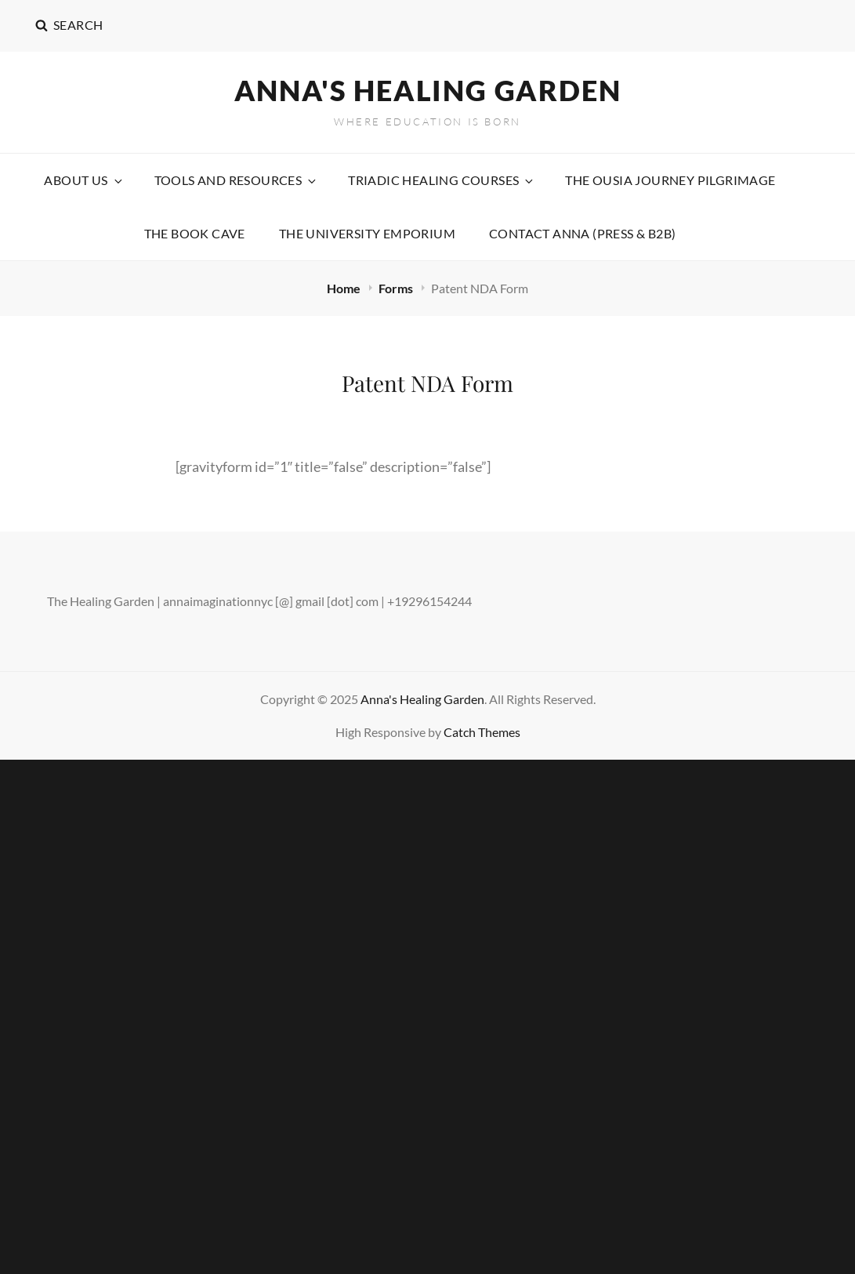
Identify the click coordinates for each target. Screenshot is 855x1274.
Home (345, 288)
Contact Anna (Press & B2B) (582, 233)
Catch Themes (482, 731)
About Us (84, 179)
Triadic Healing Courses (441, 179)
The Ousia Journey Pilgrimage (670, 179)
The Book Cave (194, 233)
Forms (397, 288)
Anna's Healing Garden (427, 90)
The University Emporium (367, 233)
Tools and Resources (236, 179)
